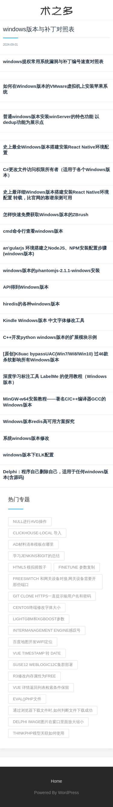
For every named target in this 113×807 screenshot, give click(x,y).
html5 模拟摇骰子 (29, 567)
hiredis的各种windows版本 (31, 303)
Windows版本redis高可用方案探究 (38, 421)
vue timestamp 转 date (37, 653)
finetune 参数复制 (76, 567)
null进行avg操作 (30, 521)
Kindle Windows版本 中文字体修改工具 (43, 320)
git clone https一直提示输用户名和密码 (52, 596)
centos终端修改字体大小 (37, 607)
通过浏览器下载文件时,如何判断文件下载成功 (53, 710)
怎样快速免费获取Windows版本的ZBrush (45, 214)
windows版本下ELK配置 (28, 454)
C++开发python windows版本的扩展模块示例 (50, 337)
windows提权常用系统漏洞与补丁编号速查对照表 (53, 61)
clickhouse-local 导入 (37, 533)
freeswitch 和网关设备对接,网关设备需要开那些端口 (54, 581)
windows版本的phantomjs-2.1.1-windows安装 (51, 270)
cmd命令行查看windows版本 (33, 231)
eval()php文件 (27, 699)
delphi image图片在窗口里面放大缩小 (48, 722)
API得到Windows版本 (26, 287)
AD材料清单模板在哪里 (33, 544)
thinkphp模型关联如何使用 (38, 733)
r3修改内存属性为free (34, 676)
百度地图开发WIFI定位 (32, 642)
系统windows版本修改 (26, 438)
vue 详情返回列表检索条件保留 (41, 687)
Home (56, 781)
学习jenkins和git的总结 (36, 556)
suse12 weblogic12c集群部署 (43, 664)
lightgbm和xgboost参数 (38, 619)
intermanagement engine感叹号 (46, 630)
